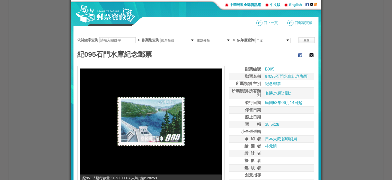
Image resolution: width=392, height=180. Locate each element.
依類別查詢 (150, 40)
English (295, 5)
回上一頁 (271, 23)
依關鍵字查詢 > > (183, 40)
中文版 (275, 5)
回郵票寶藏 (303, 23)
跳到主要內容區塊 (2, 2)
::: (219, 4)
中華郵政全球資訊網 (245, 5)
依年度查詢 (245, 40)
